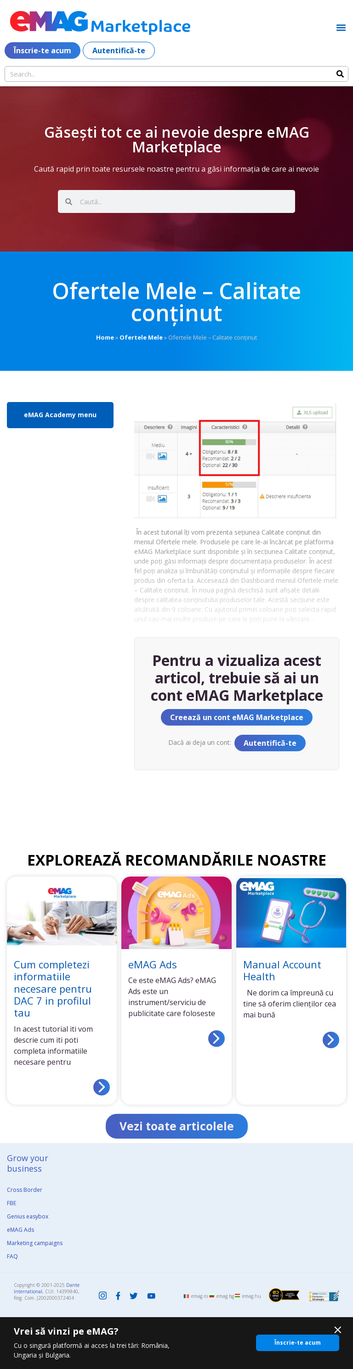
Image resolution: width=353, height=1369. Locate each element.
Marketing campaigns (35, 1243)
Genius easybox (27, 1217)
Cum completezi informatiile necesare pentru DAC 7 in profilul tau (53, 988)
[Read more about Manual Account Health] (331, 1040)
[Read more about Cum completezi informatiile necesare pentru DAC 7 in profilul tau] (101, 1087)
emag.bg (225, 1296)
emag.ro (199, 1296)
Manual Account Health (282, 970)
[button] (340, 27)
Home (105, 337)
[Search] (340, 74)
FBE (11, 1203)
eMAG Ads (152, 964)
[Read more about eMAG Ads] (216, 1038)
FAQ (12, 1257)
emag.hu (251, 1296)
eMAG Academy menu (60, 414)
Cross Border (24, 1190)
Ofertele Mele (141, 337)
